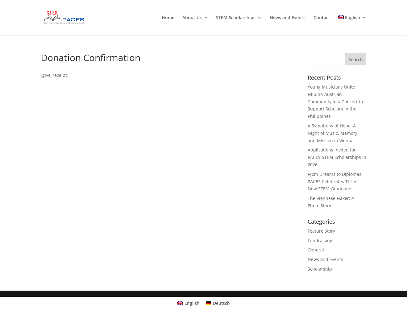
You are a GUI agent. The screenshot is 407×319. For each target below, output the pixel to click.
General (316, 250)
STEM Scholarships (235, 17)
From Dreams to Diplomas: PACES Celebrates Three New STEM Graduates (335, 181)
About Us (192, 17)
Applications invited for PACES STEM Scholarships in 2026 (337, 157)
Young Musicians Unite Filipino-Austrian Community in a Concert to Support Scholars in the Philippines (335, 101)
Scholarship (320, 269)
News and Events (287, 17)
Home (168, 17)
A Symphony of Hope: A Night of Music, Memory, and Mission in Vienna (333, 133)
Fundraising (320, 240)
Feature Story (321, 231)
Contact (322, 17)
